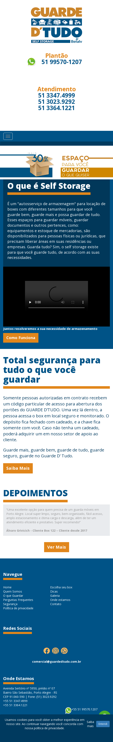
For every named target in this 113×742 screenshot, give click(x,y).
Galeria (55, 596)
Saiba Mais (18, 468)
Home (7, 587)
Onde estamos (60, 600)
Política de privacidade (18, 608)
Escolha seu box (61, 587)
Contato (55, 604)
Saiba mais (90, 724)
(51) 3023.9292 (46, 697)
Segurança (10, 604)
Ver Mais (56, 547)
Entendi (103, 724)
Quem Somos (12, 591)
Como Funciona (20, 337)
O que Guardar (13, 596)
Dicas (54, 591)
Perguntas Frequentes (18, 600)
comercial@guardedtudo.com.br (56, 662)
